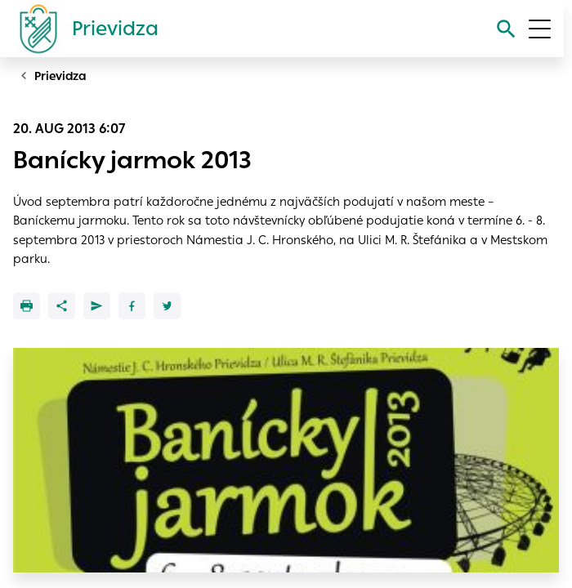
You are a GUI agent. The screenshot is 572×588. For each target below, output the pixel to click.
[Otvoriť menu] (540, 29)
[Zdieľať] (61, 305)
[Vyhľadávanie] (506, 29)
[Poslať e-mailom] (96, 305)
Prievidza (60, 76)
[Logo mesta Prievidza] (82, 28)
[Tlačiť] (26, 305)
